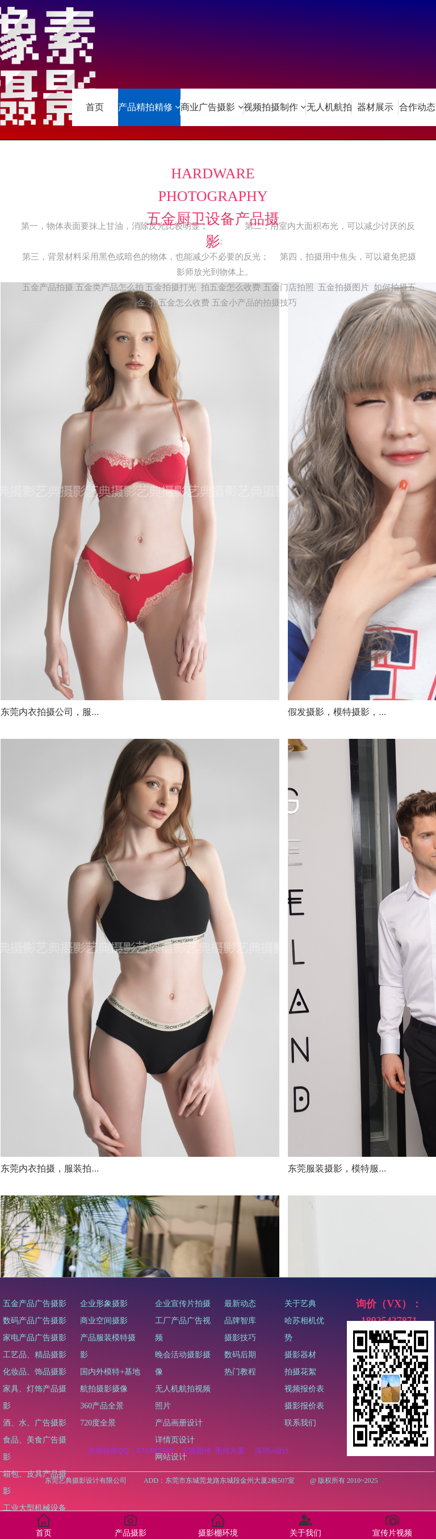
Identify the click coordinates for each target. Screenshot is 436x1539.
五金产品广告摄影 (38, 1416)
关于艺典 (305, 1365)
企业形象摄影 (112, 1365)
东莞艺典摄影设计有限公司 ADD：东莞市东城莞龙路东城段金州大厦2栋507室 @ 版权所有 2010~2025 (216, 1480)
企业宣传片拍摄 (183, 1382)
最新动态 (240, 1348)
